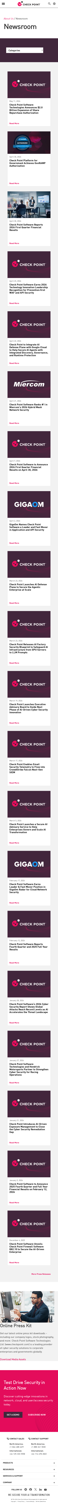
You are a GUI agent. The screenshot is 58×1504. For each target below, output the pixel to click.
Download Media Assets (13, 1359)
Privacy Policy (21, 1501)
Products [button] (8, 1462)
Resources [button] (8, 1469)
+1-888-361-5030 (38, 1446)
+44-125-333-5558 (17, 1453)
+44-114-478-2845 (39, 1453)
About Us (9, 18)
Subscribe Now (37, 1414)
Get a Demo (13, 1414)
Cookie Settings (30, 1501)
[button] (50, 3)
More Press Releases (41, 1273)
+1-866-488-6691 (17, 1446)
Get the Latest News (41, 1501)
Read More (14, 123)
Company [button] (7, 1482)
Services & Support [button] (13, 1475)
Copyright (13, 1501)
